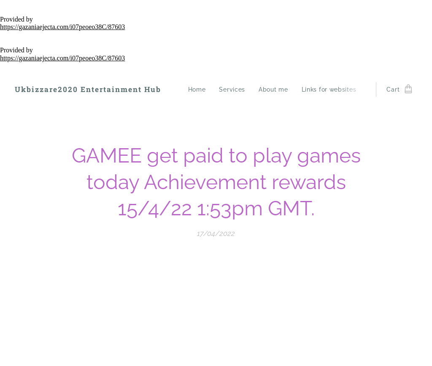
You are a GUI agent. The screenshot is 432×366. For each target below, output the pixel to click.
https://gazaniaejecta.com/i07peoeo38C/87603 (62, 26)
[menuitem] (199, 89)
